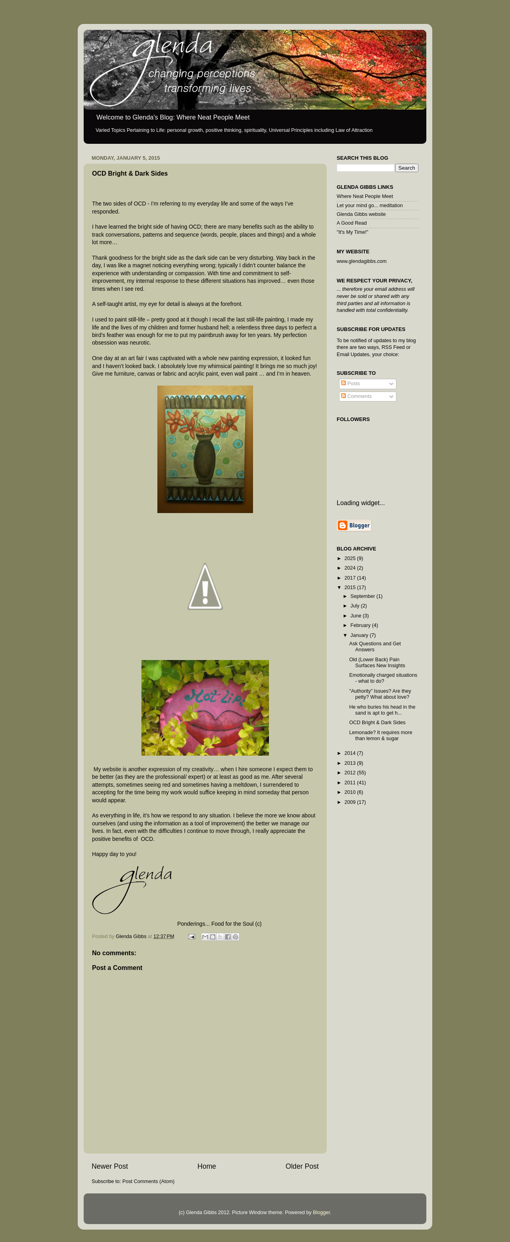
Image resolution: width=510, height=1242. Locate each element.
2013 (350, 763)
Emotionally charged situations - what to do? (383, 678)
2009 (350, 802)
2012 (350, 773)
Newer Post (110, 1166)
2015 (350, 587)
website (111, 769)
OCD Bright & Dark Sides (377, 722)
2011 (350, 783)
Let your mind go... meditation (370, 205)
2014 (350, 753)
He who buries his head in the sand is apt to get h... (382, 710)
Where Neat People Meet (365, 196)
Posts (350, 383)
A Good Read (352, 223)
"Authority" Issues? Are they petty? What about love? (380, 694)
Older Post (302, 1166)
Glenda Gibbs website (361, 214)
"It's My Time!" (352, 232)
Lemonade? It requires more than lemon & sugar (380, 735)
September (364, 596)
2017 (350, 578)
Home (206, 1166)
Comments (356, 396)
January (360, 635)
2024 (350, 568)
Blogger (321, 1212)
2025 (350, 558)
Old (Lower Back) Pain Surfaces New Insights (377, 662)
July (356, 606)
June (357, 616)
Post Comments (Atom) (148, 1181)
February (361, 625)
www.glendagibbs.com (361, 261)
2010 (350, 792)
